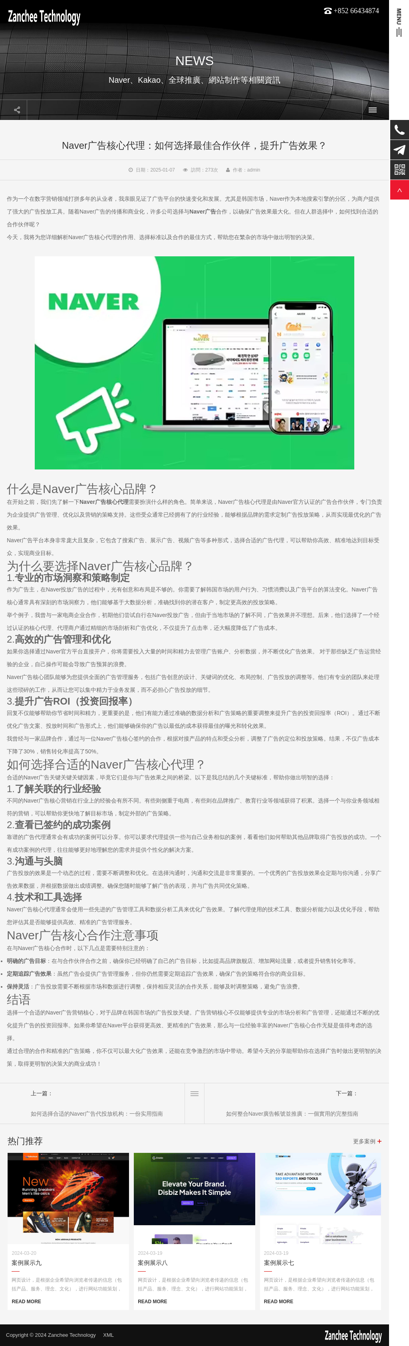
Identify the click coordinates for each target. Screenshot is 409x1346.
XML (108, 1335)
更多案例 (364, 1141)
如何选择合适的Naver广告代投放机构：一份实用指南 (97, 1113)
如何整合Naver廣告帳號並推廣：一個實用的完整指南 (292, 1113)
